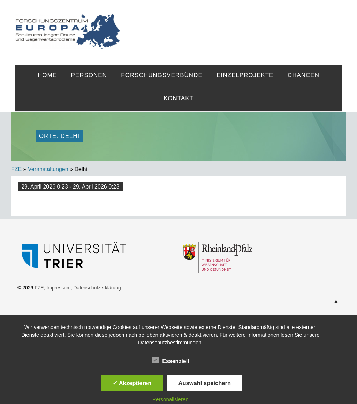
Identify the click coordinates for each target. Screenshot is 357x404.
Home (47, 75)
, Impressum (57, 288)
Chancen (303, 75)
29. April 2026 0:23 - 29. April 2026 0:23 (70, 187)
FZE (231, 25)
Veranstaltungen (48, 169)
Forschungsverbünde (161, 75)
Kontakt (178, 98)
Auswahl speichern (204, 383)
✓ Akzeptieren (132, 383)
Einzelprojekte (245, 75)
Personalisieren (170, 399)
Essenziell (170, 360)
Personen (89, 75)
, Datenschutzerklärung (96, 288)
